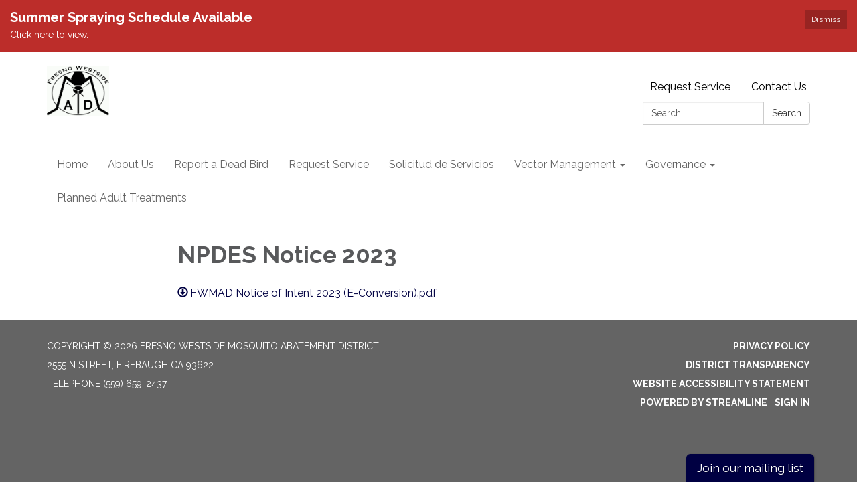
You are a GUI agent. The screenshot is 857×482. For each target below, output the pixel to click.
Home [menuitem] (72, 164)
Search (786, 113)
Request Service (690, 86)
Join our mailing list (750, 468)
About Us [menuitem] (131, 164)
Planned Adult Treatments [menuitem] (122, 197)
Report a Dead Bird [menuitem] (221, 164)
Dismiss (825, 19)
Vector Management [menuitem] (565, 164)
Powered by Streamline (703, 402)
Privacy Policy (771, 346)
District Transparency (748, 364)
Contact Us (779, 86)
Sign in (792, 402)
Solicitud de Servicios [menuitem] (441, 164)
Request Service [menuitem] (329, 164)
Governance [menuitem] (675, 164)
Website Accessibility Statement (721, 383)
